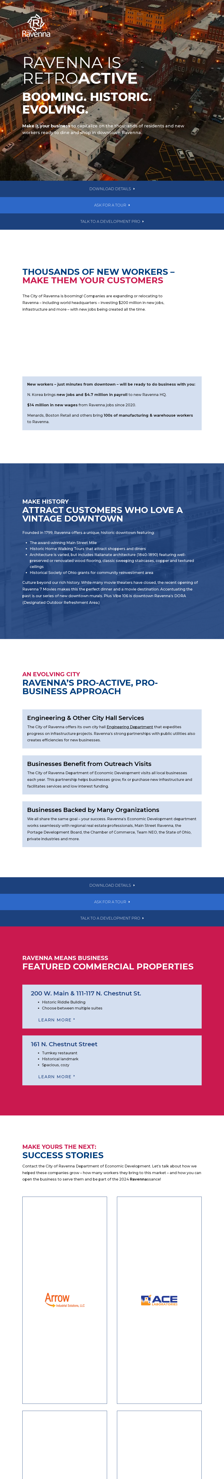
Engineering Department (130, 727)
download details (110, 189)
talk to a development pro (110, 221)
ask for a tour (110, 205)
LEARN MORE (55, 1020)
